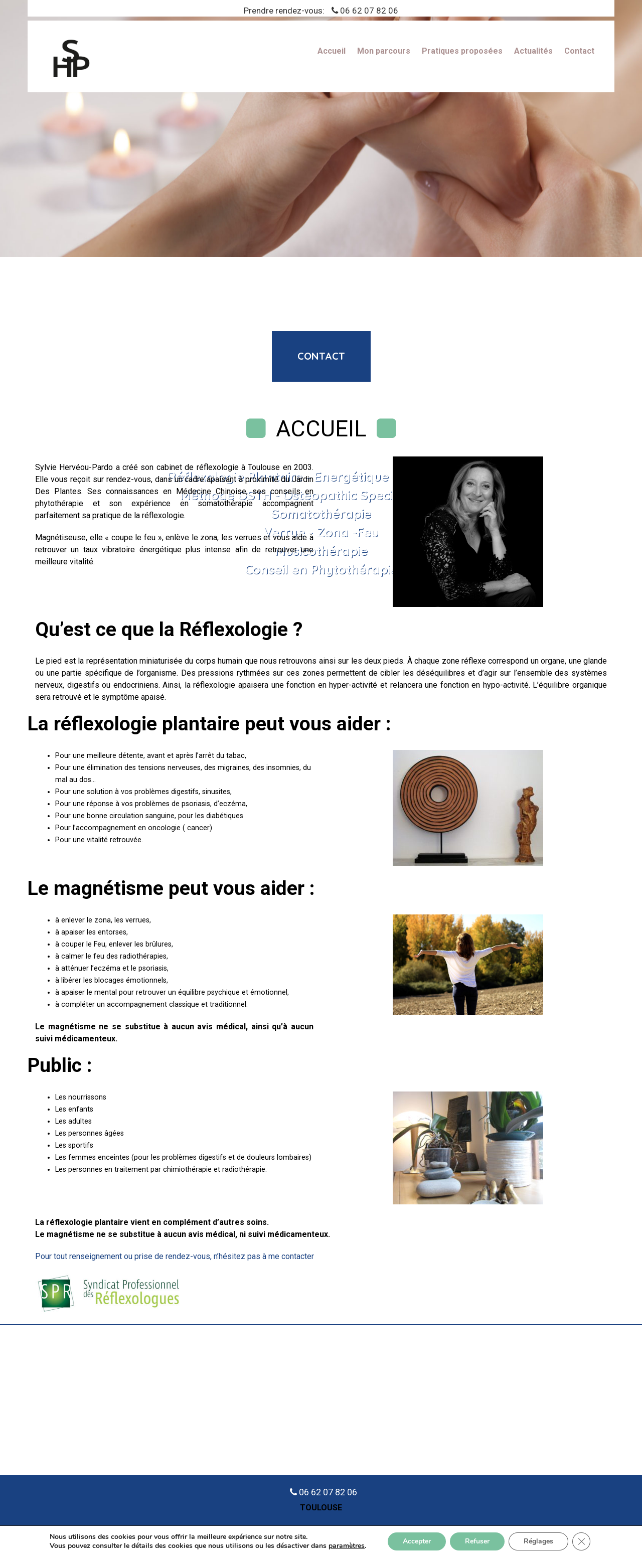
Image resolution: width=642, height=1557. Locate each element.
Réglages (538, 1541)
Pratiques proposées (462, 51)
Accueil (331, 51)
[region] (321, 128)
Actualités (533, 51)
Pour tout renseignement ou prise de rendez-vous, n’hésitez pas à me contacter (174, 1256)
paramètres (347, 1545)
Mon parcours (383, 51)
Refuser (477, 1541)
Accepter (417, 1541)
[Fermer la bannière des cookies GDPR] (581, 1541)
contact (321, 356)
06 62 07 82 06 (369, 11)
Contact (579, 51)
